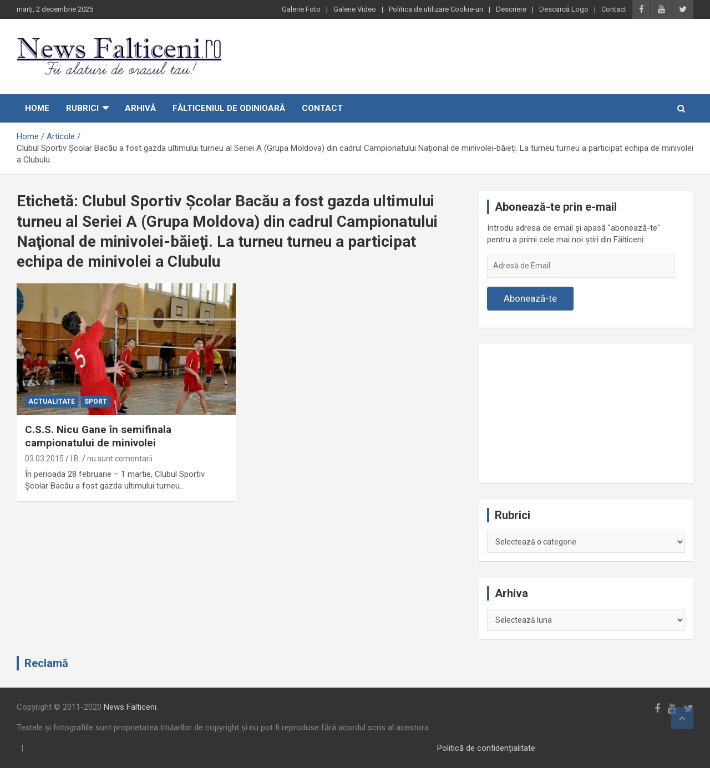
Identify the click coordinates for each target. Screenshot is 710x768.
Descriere (511, 9)
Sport (95, 401)
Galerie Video (354, 9)
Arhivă (140, 108)
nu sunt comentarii (120, 458)
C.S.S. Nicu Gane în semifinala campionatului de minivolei (98, 436)
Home (37, 108)
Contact (613, 9)
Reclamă (46, 663)
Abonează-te (530, 298)
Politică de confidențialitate (486, 748)
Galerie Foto (301, 9)
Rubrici (82, 108)
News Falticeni (130, 707)
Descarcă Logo (564, 9)
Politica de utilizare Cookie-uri (436, 9)
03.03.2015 (44, 458)
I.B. (75, 458)
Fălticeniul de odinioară (229, 108)
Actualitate (51, 401)
